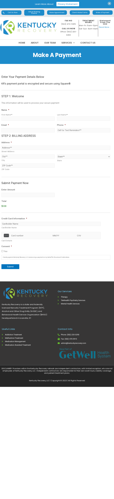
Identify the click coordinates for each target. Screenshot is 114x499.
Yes (5, 251)
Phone (61, 125)
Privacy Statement (68, 4)
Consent (6, 246)
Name (5, 110)
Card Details (7, 241)
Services (68, 43)
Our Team (50, 42)
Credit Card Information (14, 218)
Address (6, 142)
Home (22, 42)
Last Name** (62, 115)
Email (5, 125)
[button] (11, 12)
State (59, 161)
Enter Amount (8, 189)
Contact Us (87, 42)
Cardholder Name (9, 228)
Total (3, 201)
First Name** (7, 115)
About (35, 42)
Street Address (8, 152)
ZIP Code (5, 169)
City (3, 160)
